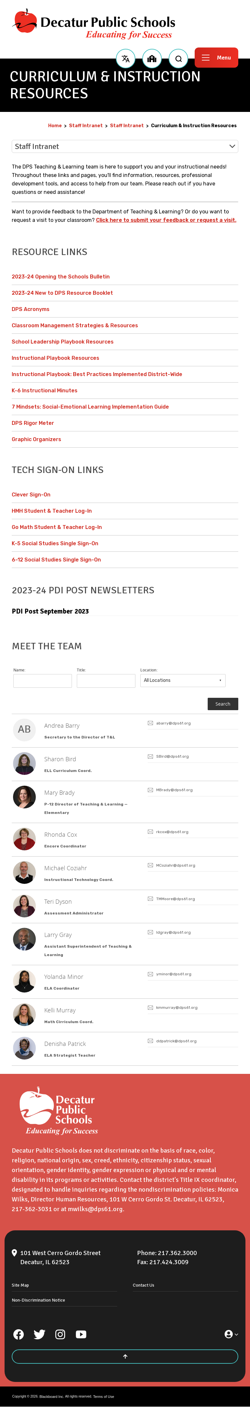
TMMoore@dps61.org (175, 905)
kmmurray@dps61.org (177, 1018)
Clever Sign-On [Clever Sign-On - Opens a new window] (31, 495)
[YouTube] (81, 1348)
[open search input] (178, 58)
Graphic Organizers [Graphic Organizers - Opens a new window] (36, 439)
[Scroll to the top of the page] (125, 1370)
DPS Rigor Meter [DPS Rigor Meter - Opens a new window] (33, 423)
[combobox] (183, 680)
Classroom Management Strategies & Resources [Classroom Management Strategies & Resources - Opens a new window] (75, 325)
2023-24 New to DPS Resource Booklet (62, 293)
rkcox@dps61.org (172, 836)
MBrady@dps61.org (174, 793)
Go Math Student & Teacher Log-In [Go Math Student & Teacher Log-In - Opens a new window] (57, 527)
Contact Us (143, 1298)
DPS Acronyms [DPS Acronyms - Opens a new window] (30, 309)
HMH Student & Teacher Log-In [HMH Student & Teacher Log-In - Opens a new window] (52, 511)
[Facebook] (18, 1348)
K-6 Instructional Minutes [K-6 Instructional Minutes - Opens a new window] (44, 390)
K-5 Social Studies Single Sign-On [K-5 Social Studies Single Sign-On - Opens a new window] (55, 543)
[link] (125, 731)
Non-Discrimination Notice (38, 1313)
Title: (81, 670)
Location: (149, 670)
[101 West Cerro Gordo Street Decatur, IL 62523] (70, 1271)
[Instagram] (60, 1348)
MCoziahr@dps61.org (175, 871)
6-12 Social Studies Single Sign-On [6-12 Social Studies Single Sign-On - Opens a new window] (56, 560)
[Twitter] (39, 1348)
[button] (125, 58)
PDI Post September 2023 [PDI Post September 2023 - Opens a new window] (50, 611)
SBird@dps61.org (172, 758)
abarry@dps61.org (173, 723)
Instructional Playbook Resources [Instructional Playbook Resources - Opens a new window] (55, 358)
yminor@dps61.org (173, 983)
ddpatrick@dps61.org (176, 1053)
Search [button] (222, 704)
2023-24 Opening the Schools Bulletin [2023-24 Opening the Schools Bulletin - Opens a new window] (61, 277)
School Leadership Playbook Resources (63, 342)
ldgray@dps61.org (173, 940)
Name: (19, 670)
